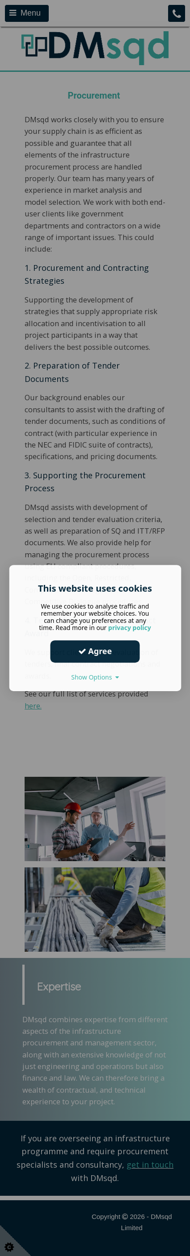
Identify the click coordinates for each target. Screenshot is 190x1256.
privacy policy (129, 627)
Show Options (95, 677)
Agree (95, 651)
